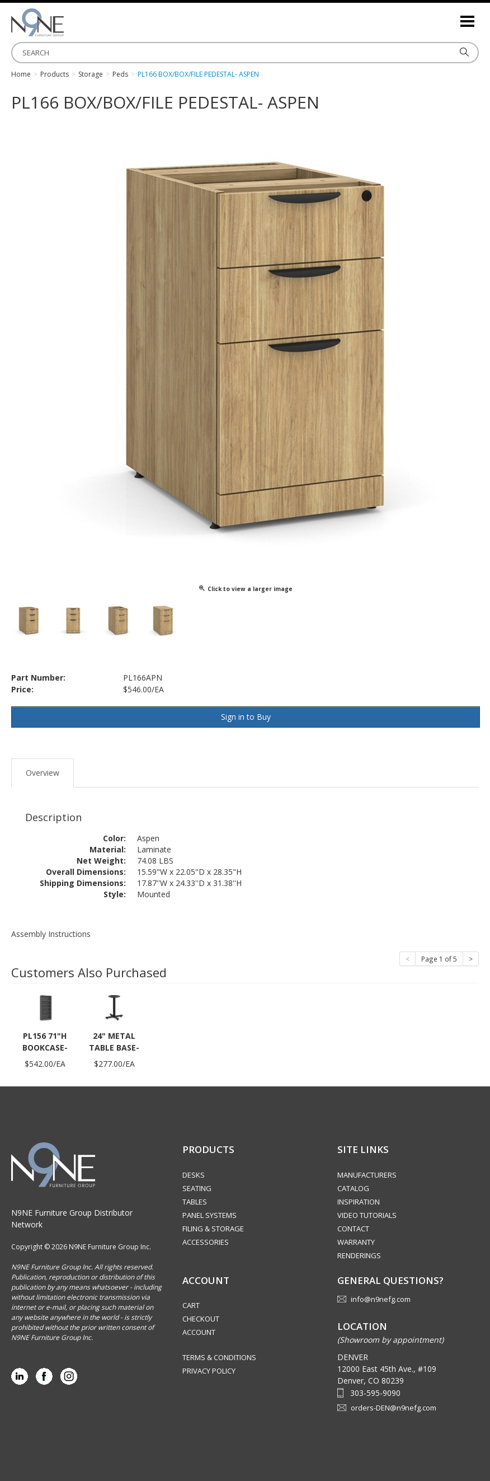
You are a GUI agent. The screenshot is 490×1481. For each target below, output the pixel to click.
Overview (42, 772)
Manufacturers (367, 1175)
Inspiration (358, 1202)
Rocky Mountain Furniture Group (67, 22)
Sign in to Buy (246, 716)
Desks (193, 1175)
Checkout (200, 1319)
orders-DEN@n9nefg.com (393, 1408)
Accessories (205, 1242)
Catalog (353, 1188)
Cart (191, 1305)
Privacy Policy (208, 1371)
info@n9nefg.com (381, 1299)
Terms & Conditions (219, 1357)
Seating (196, 1188)
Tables (194, 1202)
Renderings (359, 1255)
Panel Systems (209, 1215)
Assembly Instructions (51, 934)
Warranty (356, 1242)
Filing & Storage (213, 1229)
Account (198, 1332)
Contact (353, 1229)
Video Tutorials (367, 1215)
